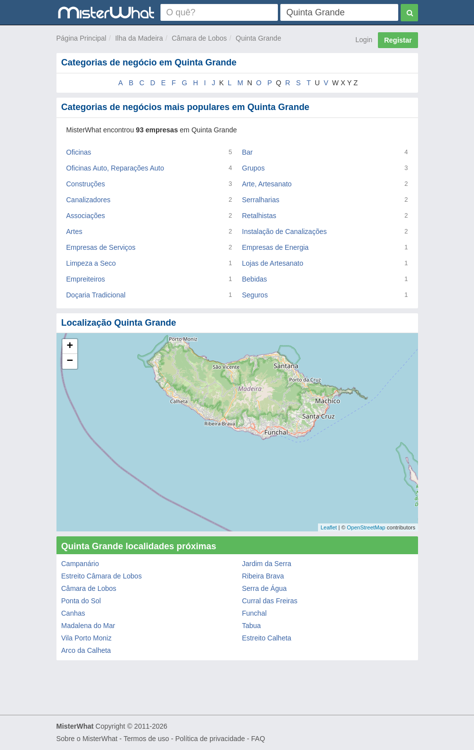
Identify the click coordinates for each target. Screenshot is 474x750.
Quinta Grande (258, 38)
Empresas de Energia (275, 247)
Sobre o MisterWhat (87, 739)
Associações (85, 216)
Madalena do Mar (88, 626)
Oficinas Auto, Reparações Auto (115, 168)
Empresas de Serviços (101, 247)
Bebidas (254, 279)
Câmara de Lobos (199, 38)
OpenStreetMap (366, 527)
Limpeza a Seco (91, 263)
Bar (247, 152)
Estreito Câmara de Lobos (101, 576)
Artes (74, 231)
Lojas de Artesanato (273, 263)
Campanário (80, 564)
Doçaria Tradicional (96, 295)
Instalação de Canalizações (284, 231)
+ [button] (69, 346)
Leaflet (328, 527)
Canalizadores (88, 200)
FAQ (258, 739)
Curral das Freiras (270, 601)
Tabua (251, 626)
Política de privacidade (210, 739)
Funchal (254, 613)
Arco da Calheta (86, 650)
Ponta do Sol (81, 601)
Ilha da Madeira (139, 38)
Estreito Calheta (267, 638)
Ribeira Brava (263, 576)
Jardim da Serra (267, 564)
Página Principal (81, 38)
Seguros (255, 295)
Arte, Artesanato (267, 184)
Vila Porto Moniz (86, 638)
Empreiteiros (85, 279)
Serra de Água (264, 588)
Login (364, 40)
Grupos (253, 168)
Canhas (73, 613)
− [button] (69, 361)
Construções (85, 184)
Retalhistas (259, 216)
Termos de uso (146, 739)
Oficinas (79, 152)
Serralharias (260, 200)
